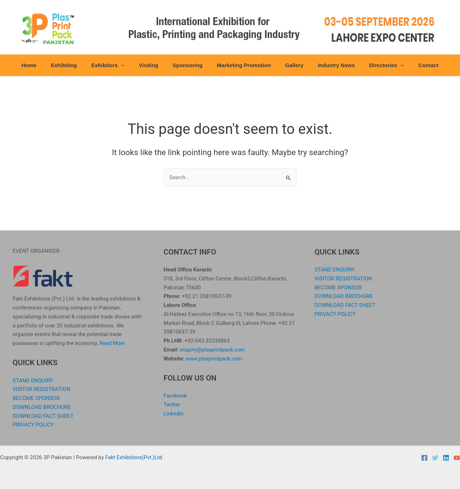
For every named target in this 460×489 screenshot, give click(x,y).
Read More (112, 343)
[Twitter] (435, 458)
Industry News (327, 65)
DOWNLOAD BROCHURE (42, 407)
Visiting (154, 65)
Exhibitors (116, 65)
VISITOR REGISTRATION (41, 389)
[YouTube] (457, 458)
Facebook (175, 395)
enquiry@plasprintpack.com (213, 349)
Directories (373, 65)
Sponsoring (189, 65)
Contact (412, 65)
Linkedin (174, 413)
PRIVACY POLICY (33, 425)
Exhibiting (76, 65)
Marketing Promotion (242, 65)
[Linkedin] (446, 458)
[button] (129, 65)
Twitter (172, 404)
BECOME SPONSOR (36, 398)
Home (45, 65)
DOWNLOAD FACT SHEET (43, 416)
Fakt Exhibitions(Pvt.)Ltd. (135, 457)
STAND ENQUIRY (33, 380)
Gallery (289, 65)
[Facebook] (424, 458)
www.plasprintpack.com (215, 358)
